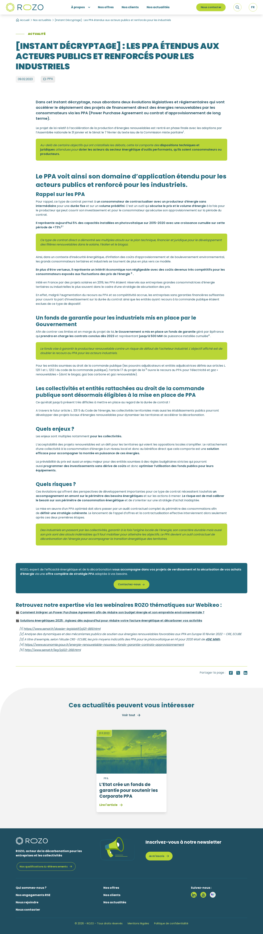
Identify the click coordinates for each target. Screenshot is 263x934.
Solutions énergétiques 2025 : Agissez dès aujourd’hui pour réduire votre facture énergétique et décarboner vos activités (111, 620)
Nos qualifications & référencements (43, 866)
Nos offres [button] (106, 7)
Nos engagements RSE (33, 895)
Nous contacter (211, 7)
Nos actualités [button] (158, 7)
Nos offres (111, 888)
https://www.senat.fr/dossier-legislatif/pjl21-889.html (62, 629)
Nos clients (111, 895)
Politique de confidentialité (171, 923)
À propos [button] (78, 7)
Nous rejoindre (27, 902)
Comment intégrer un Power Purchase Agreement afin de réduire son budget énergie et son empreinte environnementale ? (112, 612)
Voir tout (131, 715)
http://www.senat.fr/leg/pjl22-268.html (52, 650)
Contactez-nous (129, 584)
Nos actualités (42, 20)
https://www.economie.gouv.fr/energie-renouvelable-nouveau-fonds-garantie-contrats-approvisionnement (104, 645)
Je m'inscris (159, 856)
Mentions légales (138, 923)
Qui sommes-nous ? (31, 888)
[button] (253, 7)
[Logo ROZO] (24, 7)
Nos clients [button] (130, 7)
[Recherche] (237, 7)
